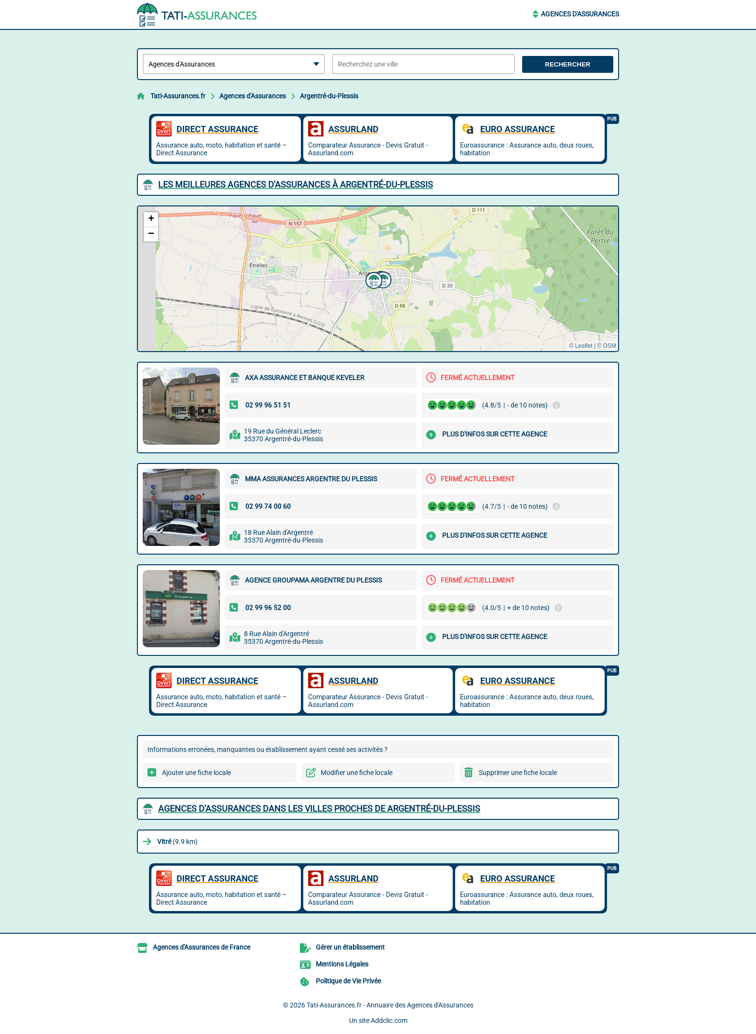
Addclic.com (389, 1020)
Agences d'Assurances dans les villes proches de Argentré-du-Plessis (319, 808)
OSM (609, 345)
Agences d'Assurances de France (201, 947)
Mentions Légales (342, 964)
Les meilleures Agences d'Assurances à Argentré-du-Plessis (295, 184)
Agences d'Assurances (580, 14)
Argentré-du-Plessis (329, 96)
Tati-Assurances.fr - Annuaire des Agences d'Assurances (390, 1005)
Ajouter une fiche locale (196, 772)
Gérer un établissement (350, 947)
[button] (372, 279)
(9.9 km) (177, 841)
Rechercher (567, 64)
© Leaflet (580, 345)
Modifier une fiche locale (356, 772)
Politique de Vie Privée (348, 981)
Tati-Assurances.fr (177, 96)
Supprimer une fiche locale (518, 772)
